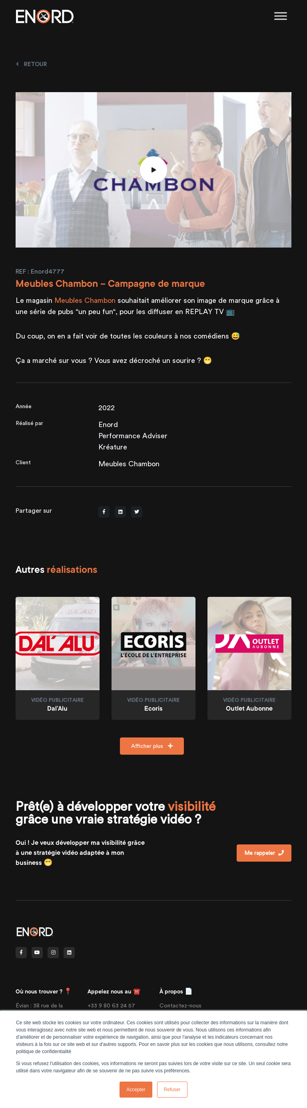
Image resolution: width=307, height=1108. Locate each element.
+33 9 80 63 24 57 (111, 1005)
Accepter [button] (135, 1089)
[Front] (35, 931)
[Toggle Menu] (280, 16)
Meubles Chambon (85, 300)
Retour (31, 64)
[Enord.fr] (45, 15)
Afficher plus (152, 746)
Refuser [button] (172, 1089)
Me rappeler (264, 853)
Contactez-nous (180, 1005)
